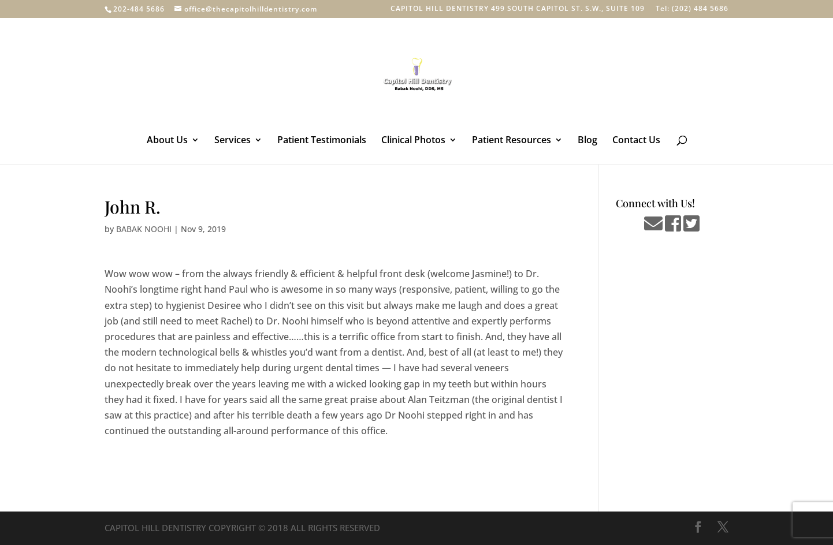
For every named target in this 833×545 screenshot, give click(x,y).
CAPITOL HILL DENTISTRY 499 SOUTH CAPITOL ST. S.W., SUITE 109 (518, 9)
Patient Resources (511, 141)
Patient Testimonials (321, 141)
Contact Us (636, 141)
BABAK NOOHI (144, 228)
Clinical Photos (413, 141)
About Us (167, 141)
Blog (587, 141)
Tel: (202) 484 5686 (692, 9)
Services (232, 141)
